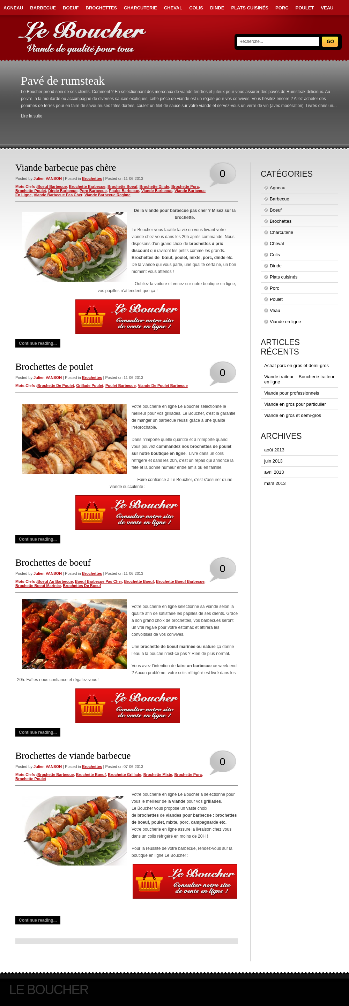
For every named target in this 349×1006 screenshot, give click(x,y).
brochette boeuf (122, 186)
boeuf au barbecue (55, 581)
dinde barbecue (62, 191)
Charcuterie (140, 7)
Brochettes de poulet (54, 366)
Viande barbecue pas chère (65, 167)
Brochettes (101, 7)
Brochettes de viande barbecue (73, 755)
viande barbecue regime (107, 195)
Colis (196, 7)
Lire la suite (31, 116)
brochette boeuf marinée (38, 586)
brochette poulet (30, 191)
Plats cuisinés (249, 7)
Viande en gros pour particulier (295, 404)
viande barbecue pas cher (58, 195)
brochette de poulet (55, 385)
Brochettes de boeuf (53, 562)
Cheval (173, 7)
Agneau (13, 7)
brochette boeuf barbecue (180, 581)
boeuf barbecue (52, 186)
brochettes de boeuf (82, 586)
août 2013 (274, 449)
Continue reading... (38, 343)
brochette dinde (154, 186)
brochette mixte (157, 774)
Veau (327, 7)
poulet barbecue (124, 191)
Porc (282, 7)
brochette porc (185, 186)
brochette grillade (124, 774)
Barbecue (43, 7)
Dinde (217, 7)
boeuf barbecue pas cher (98, 581)
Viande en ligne (285, 321)
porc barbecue (93, 191)
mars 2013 (274, 483)
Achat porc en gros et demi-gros (296, 365)
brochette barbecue (87, 186)
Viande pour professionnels (291, 393)
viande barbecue (156, 191)
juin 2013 (273, 461)
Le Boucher (48, 989)
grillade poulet (89, 385)
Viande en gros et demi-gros (292, 415)
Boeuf (71, 7)
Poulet (305, 7)
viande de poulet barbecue (163, 385)
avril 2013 (274, 472)
